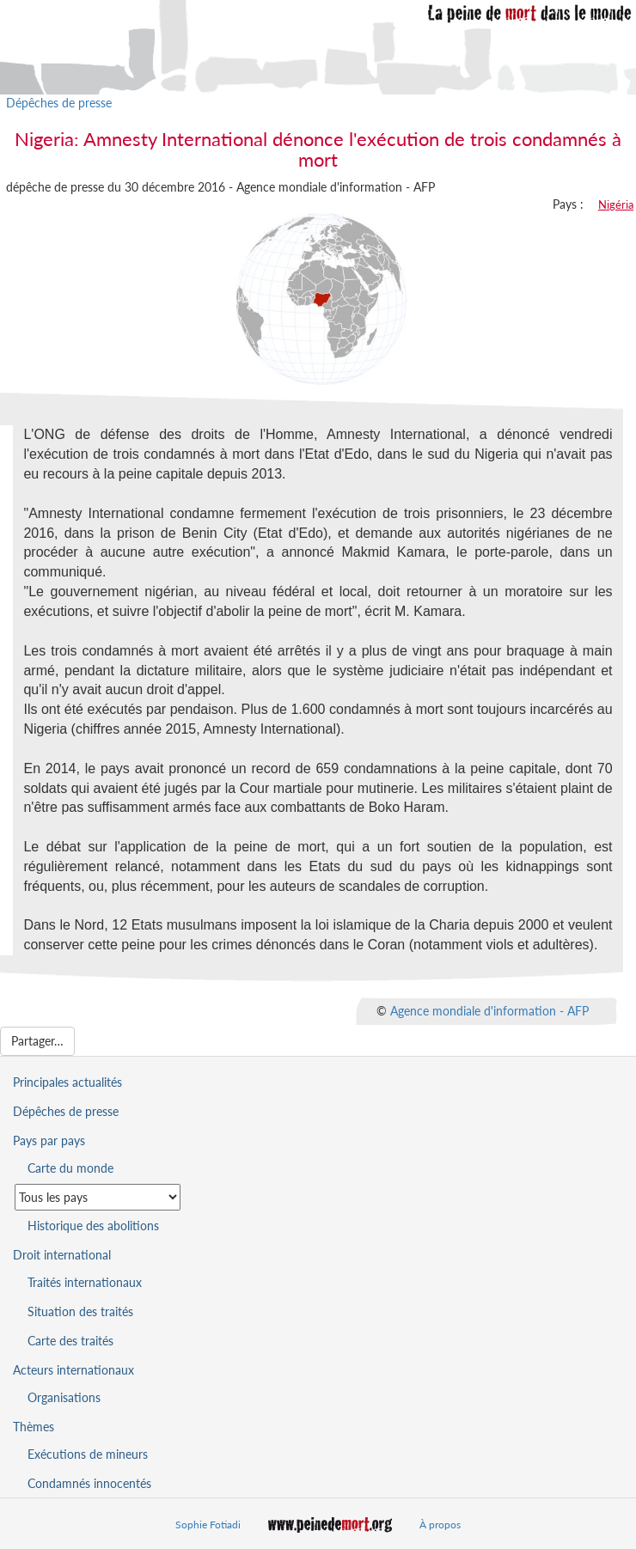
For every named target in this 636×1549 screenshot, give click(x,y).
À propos (440, 1524)
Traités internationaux (85, 1282)
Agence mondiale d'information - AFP (489, 1010)
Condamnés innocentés (89, 1483)
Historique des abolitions (93, 1225)
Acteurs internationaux (73, 1370)
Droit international (62, 1254)
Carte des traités (70, 1340)
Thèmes (33, 1426)
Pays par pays (49, 1140)
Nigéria (615, 204)
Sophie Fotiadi (208, 1524)
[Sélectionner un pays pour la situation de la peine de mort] (97, 1197)
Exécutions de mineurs (88, 1454)
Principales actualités (67, 1082)
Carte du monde (70, 1168)
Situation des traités (80, 1311)
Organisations (64, 1397)
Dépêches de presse (59, 102)
